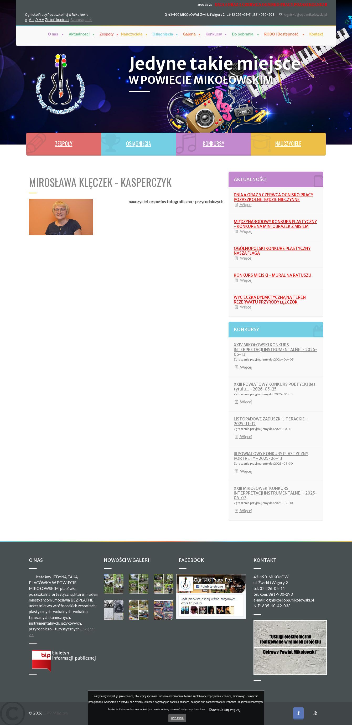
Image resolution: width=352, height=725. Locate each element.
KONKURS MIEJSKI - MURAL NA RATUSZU (272, 275)
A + (31, 19)
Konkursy (214, 34)
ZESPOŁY (64, 143)
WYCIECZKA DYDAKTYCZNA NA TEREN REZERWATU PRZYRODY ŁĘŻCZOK (270, 300)
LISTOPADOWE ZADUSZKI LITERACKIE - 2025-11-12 (271, 421)
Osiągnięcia (163, 34)
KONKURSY (213, 143)
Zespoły (107, 34)
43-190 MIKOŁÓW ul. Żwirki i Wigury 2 (196, 14)
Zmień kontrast (57, 19)
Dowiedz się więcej (224, 709)
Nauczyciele (132, 34)
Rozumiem (177, 718)
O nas (53, 34)
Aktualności (79, 34)
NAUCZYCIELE (288, 143)
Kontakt (316, 34)
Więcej (243, 204)
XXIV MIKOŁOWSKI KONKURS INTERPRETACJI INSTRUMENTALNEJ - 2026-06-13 (275, 349)
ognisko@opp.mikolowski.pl (305, 14)
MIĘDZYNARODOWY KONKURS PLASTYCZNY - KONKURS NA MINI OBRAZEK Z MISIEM (275, 224)
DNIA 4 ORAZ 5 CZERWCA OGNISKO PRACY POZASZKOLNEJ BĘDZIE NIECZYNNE (273, 197)
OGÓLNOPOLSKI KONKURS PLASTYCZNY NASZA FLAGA (272, 251)
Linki (88, 19)
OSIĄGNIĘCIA (138, 143)
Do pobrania (243, 34)
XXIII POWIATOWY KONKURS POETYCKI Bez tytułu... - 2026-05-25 (274, 387)
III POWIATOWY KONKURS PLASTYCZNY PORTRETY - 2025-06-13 (271, 456)
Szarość (77, 19)
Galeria (189, 34)
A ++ (39, 19)
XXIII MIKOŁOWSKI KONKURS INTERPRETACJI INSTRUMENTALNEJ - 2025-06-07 (275, 493)
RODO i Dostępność (281, 34)
